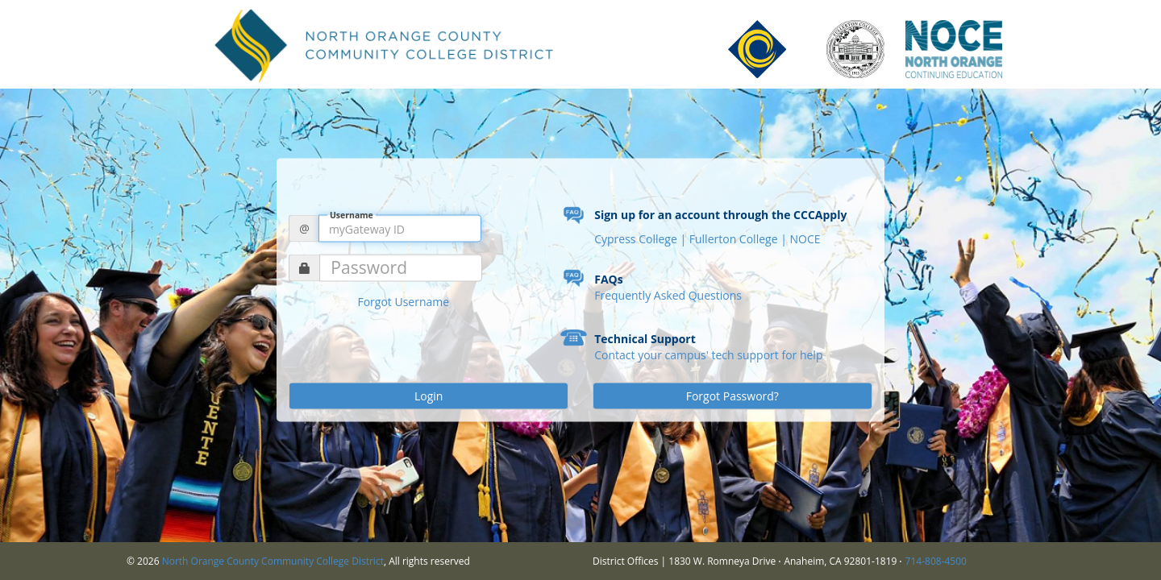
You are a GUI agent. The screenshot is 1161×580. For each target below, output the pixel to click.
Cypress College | (641, 238)
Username (351, 214)
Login (428, 396)
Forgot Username (403, 301)
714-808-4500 (936, 561)
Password (369, 267)
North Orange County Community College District (273, 561)
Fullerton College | (739, 238)
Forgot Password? (732, 396)
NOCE (804, 238)
